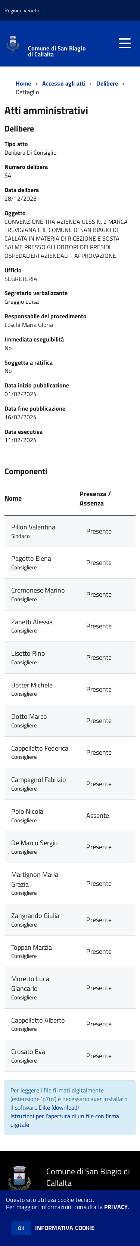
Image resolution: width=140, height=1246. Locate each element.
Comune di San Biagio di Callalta (57, 51)
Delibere (107, 83)
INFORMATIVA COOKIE (65, 1227)
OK (21, 1228)
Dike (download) (59, 1107)
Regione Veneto (21, 10)
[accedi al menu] (125, 43)
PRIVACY (116, 1206)
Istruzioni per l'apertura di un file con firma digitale (64, 1120)
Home (23, 83)
